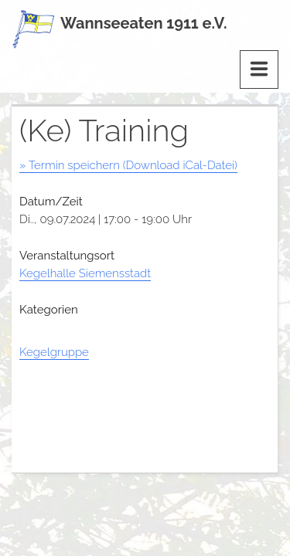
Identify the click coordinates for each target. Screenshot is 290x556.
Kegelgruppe (54, 352)
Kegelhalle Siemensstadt (85, 273)
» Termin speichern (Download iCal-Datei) (128, 165)
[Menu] (259, 69)
